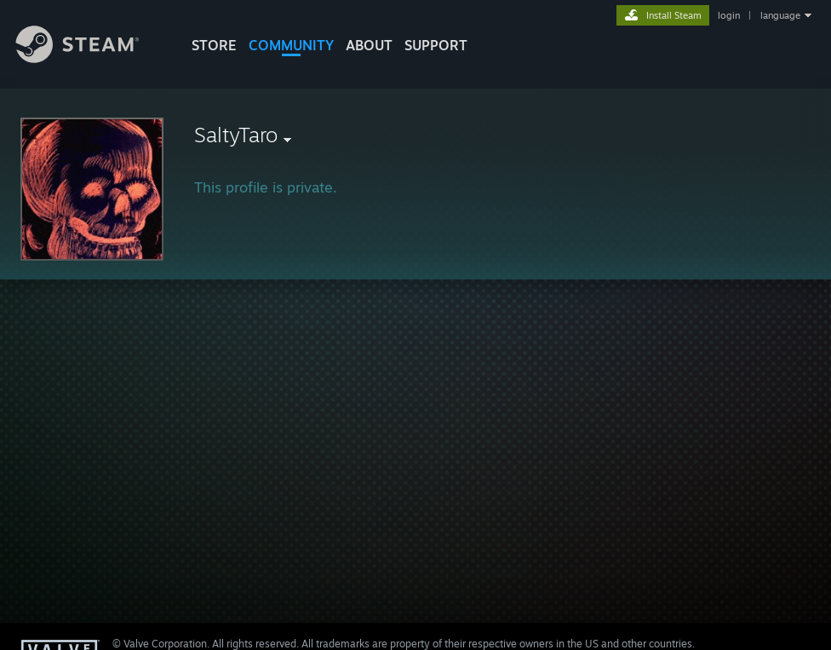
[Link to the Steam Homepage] (90, 58)
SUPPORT (435, 45)
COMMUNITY (291, 45)
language (780, 15)
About (369, 45)
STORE (214, 45)
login (729, 15)
